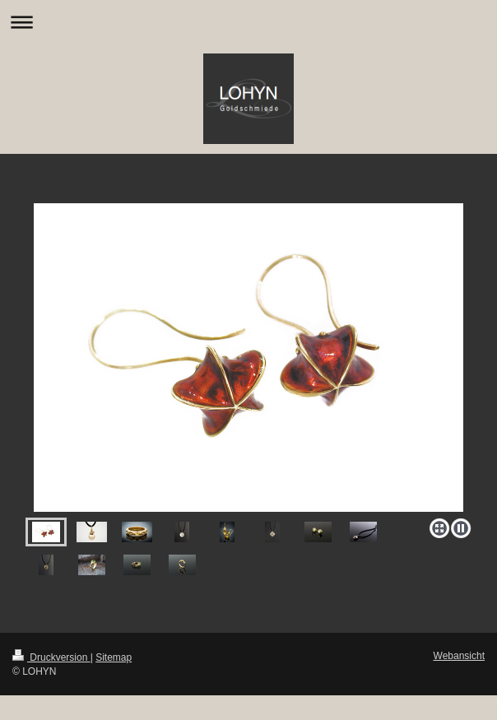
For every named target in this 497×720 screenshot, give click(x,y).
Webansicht (459, 656)
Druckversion (51, 657)
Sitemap (113, 657)
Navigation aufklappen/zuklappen (248, 21)
